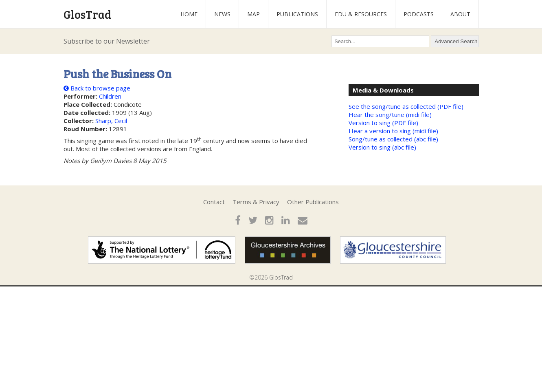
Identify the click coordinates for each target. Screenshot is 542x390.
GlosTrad (87, 14)
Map (253, 14)
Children (110, 96)
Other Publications (313, 202)
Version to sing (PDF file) (383, 123)
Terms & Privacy (256, 202)
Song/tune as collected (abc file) (393, 139)
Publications (297, 14)
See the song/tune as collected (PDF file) (406, 106)
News (222, 14)
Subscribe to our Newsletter (107, 41)
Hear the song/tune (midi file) (390, 114)
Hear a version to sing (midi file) (393, 131)
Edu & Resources (361, 14)
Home (188, 14)
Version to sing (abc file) (382, 147)
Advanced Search (455, 41)
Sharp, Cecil (111, 121)
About (460, 14)
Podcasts (419, 14)
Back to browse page (97, 88)
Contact (214, 202)
